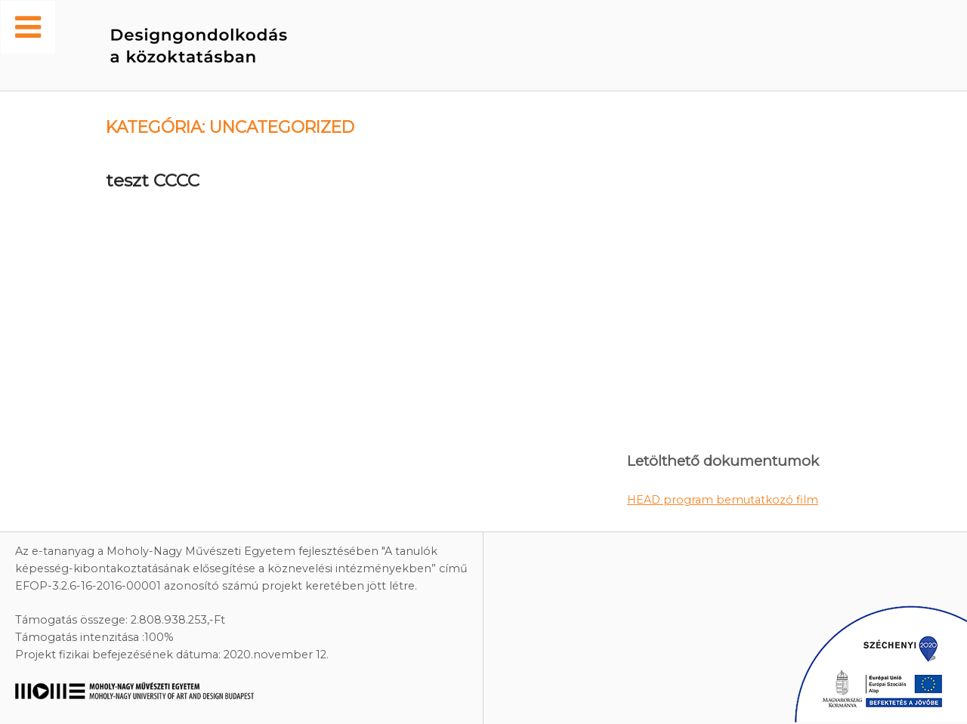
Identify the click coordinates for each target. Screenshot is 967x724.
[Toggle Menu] (28, 27)
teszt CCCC (152, 180)
